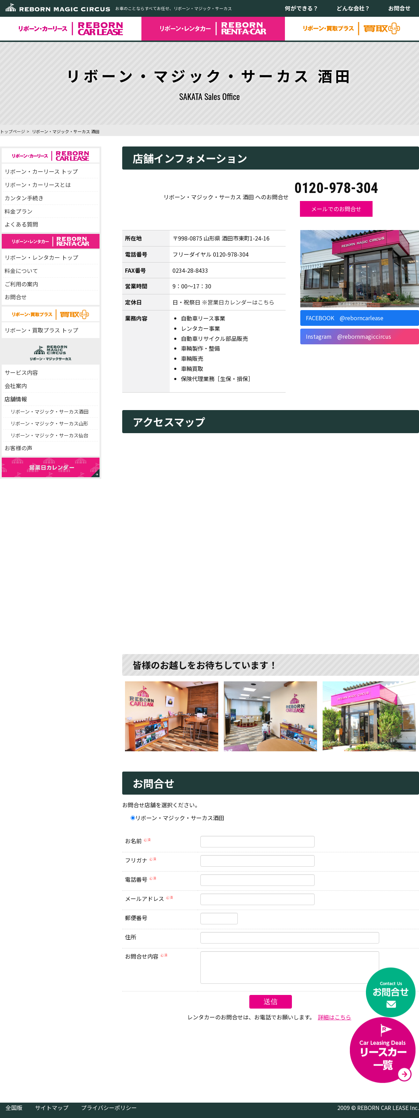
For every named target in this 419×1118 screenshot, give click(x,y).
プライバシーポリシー (109, 1113)
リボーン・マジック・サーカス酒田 (49, 411)
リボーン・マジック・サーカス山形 (49, 423)
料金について (21, 270)
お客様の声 (18, 448)
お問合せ (399, 8)
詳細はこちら (334, 1022)
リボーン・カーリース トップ (41, 171)
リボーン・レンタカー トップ (41, 257)
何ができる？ (301, 8)
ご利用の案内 (21, 284)
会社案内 (16, 385)
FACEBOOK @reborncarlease (344, 318)
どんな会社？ (353, 8)
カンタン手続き (24, 198)
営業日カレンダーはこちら (240, 302)
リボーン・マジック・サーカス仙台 (49, 435)
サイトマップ (51, 1113)
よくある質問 (21, 224)
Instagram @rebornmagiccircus (348, 336)
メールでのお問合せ (336, 209)
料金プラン (18, 211)
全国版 (14, 1113)
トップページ (12, 131)
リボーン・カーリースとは (38, 184)
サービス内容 (21, 372)
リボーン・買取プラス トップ (41, 330)
